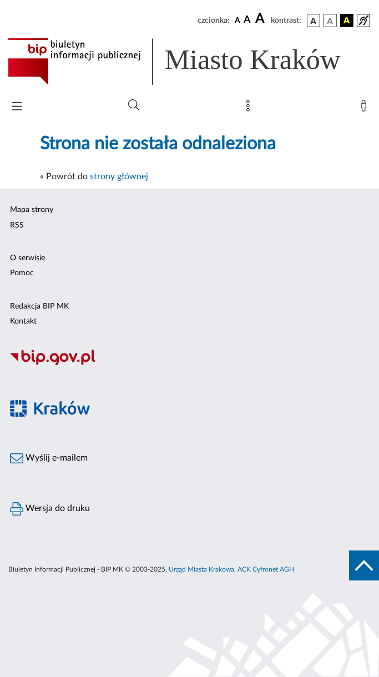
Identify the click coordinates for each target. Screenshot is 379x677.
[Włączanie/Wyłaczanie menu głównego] (16, 107)
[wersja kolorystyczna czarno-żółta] (347, 20)
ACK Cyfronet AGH (265, 569)
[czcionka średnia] (247, 20)
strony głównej (119, 176)
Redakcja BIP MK (39, 306)
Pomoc (22, 273)
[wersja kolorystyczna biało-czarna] (330, 20)
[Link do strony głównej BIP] (189, 61)
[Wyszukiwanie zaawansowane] (133, 105)
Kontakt (23, 321)
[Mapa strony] (250, 108)
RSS (17, 225)
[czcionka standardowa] (237, 20)
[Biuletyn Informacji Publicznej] (189, 363)
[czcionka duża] (261, 19)
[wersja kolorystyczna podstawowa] (313, 20)
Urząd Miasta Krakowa (201, 569)
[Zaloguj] (366, 108)
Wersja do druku (50, 509)
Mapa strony (31, 210)
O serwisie (27, 258)
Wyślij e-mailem (49, 458)
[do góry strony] (364, 565)
